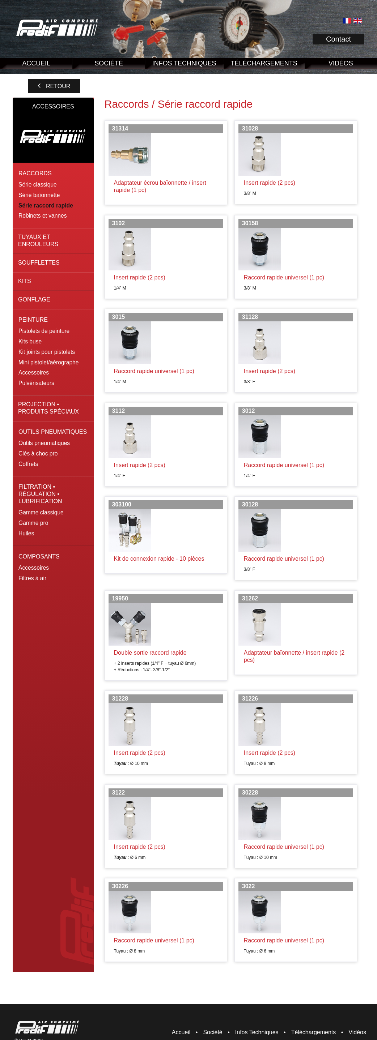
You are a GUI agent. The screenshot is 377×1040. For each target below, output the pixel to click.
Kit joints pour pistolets (46, 352)
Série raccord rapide (45, 205)
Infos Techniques (184, 63)
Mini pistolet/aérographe (48, 362)
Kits (24, 281)
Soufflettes (39, 263)
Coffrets (28, 464)
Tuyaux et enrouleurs (38, 240)
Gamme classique (41, 512)
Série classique (37, 184)
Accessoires (33, 372)
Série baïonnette (39, 195)
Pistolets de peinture (43, 331)
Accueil (36, 63)
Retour (58, 86)
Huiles (26, 533)
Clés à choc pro (38, 453)
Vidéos (357, 1032)
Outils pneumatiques (44, 443)
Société (108, 63)
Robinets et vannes (42, 216)
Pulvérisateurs (36, 383)
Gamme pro (33, 523)
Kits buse (30, 341)
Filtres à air (32, 578)
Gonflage (34, 299)
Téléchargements (264, 63)
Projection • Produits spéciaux (48, 408)
